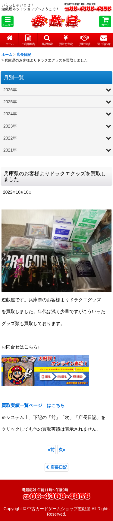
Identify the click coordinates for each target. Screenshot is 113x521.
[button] (8, 21)
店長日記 (56, 467)
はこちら (33, 405)
